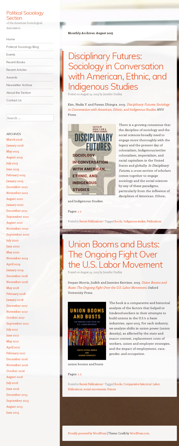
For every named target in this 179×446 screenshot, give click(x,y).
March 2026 (14, 139)
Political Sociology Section (24, 15)
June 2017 (12, 335)
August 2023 (14, 157)
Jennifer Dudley (112, 94)
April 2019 (13, 264)
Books (118, 221)
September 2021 (17, 217)
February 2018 (16, 294)
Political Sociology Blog (22, 47)
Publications (154, 221)
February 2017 (15, 353)
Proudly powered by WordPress (87, 433)
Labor (156, 384)
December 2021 (17, 211)
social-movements (95, 389)
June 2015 (12, 412)
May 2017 (12, 341)
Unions (111, 389)
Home (10, 39)
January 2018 (15, 300)
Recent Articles (16, 70)
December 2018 (17, 276)
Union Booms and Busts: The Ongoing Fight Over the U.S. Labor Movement (115, 254)
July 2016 (12, 383)
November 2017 (17, 311)
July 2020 (12, 240)
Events (10, 54)
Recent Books (15, 62)
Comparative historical (137, 384)
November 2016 (17, 365)
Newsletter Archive (19, 85)
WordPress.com (139, 433)
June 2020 (13, 246)
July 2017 (12, 329)
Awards (11, 77)
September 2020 (17, 234)
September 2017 (17, 323)
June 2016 (12, 389)
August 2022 (14, 199)
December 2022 (17, 187)
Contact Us (14, 100)
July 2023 (12, 163)
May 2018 (12, 288)
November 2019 (17, 258)
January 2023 (14, 181)
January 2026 (15, 145)
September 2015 (17, 401)
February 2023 (15, 175)
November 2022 (17, 193)
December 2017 (17, 306)
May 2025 (12, 151)
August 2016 (14, 377)
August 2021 (14, 222)
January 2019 (15, 270)
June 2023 (12, 169)
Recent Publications (90, 221)
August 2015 (14, 406)
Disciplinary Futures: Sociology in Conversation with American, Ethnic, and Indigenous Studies (117, 71)
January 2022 (15, 205)
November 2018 (17, 282)
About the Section (18, 93)
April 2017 (13, 347)
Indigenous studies (134, 221)
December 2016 (17, 359)
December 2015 (17, 395)
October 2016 (15, 371)
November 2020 (17, 228)
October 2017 (15, 317)
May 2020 (13, 252)
